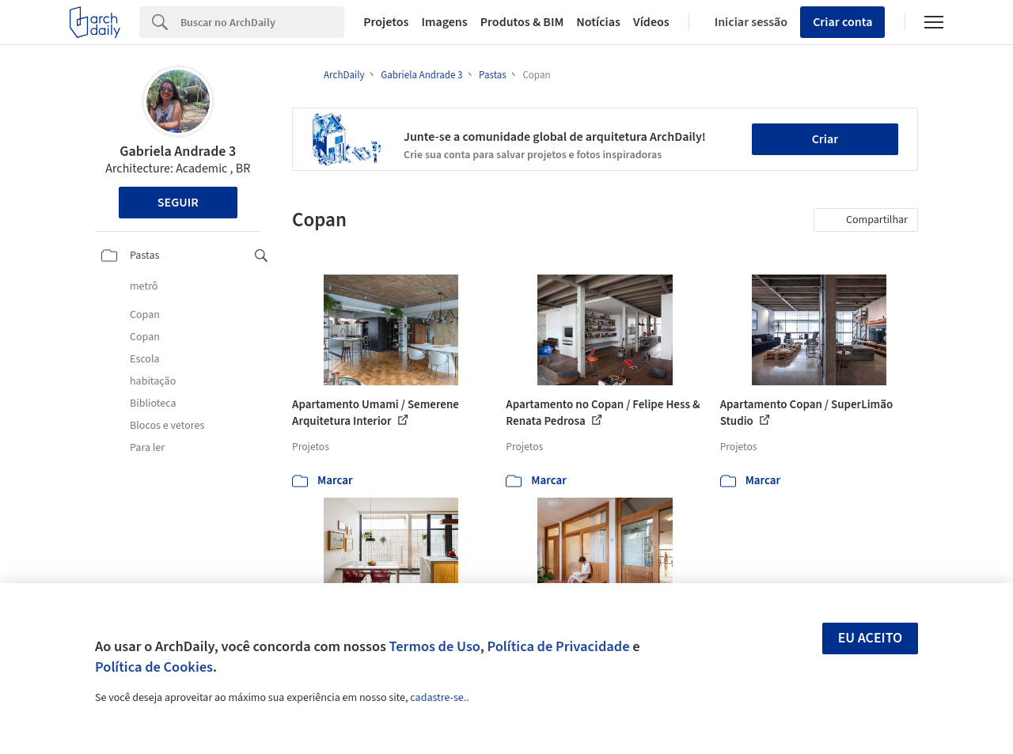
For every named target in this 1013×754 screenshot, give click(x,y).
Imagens (444, 22)
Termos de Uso (434, 646)
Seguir (178, 202)
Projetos (385, 22)
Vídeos (651, 22)
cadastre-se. (438, 698)
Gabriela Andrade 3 (178, 151)
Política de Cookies (154, 667)
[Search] (262, 22)
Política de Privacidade (558, 646)
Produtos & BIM (522, 22)
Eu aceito (870, 638)
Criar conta (842, 22)
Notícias (598, 22)
